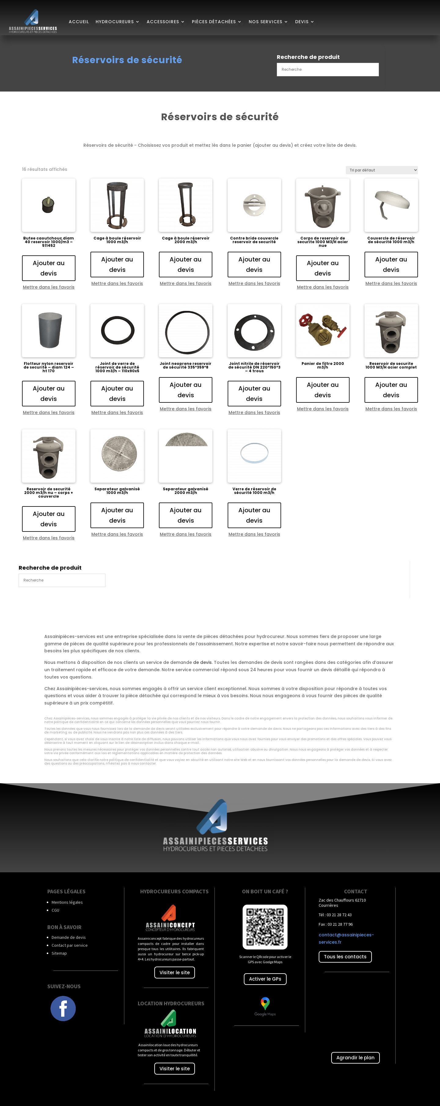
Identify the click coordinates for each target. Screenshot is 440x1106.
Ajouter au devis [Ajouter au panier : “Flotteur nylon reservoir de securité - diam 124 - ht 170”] (49, 393)
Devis (302, 22)
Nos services (265, 22)
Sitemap (59, 953)
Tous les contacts (345, 956)
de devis (202, 662)
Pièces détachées (214, 22)
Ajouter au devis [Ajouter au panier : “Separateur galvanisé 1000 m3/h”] (117, 515)
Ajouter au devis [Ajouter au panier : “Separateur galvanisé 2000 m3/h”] (186, 515)
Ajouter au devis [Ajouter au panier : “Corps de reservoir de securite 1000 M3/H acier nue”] (323, 268)
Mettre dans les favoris (49, 287)
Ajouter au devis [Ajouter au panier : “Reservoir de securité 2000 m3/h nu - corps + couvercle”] (49, 519)
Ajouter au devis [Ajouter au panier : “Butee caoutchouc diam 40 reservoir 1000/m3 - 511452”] (49, 268)
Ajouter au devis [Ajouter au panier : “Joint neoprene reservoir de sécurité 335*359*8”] (186, 389)
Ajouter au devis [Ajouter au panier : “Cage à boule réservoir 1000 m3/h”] (117, 264)
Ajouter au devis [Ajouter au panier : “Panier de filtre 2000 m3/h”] (323, 389)
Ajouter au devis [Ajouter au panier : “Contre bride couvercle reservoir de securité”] (254, 264)
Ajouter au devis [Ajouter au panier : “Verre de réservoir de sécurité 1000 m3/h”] (254, 515)
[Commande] (382, 170)
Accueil (79, 22)
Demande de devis (69, 937)
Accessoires (163, 22)
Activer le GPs (265, 979)
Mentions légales (67, 902)
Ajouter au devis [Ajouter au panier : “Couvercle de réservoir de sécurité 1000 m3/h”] (391, 264)
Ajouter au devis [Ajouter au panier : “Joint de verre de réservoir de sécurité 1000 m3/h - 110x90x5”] (117, 393)
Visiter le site (175, 972)
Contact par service (70, 945)
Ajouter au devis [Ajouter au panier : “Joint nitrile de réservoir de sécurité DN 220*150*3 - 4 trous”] (254, 393)
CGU (55, 910)
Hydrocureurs (115, 22)
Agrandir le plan (355, 1057)
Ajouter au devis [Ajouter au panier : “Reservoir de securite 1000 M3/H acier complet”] (391, 389)
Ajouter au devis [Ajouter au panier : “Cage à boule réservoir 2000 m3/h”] (186, 264)
